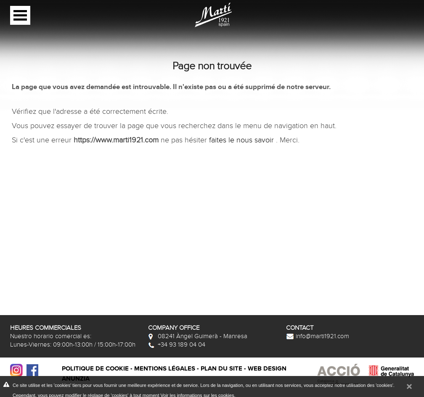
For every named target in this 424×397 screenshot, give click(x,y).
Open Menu (20, 15)
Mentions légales (164, 369)
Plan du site (221, 369)
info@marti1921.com (317, 336)
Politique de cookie (95, 369)
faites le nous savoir (242, 140)
